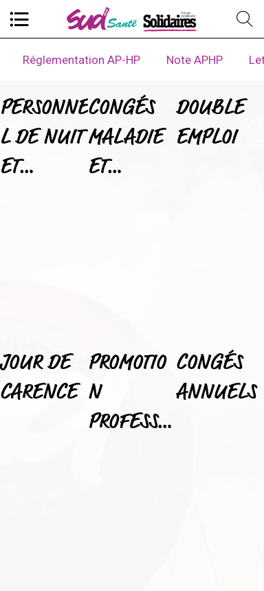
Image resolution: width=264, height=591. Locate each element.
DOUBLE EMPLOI (210, 121)
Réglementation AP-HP (81, 60)
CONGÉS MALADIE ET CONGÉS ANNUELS (128, 138)
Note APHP (194, 60)
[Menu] (19, 19)
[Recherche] (244, 19)
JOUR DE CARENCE (38, 376)
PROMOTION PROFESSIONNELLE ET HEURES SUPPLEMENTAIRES (132, 393)
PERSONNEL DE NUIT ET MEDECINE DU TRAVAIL (44, 138)
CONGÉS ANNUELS (216, 376)
